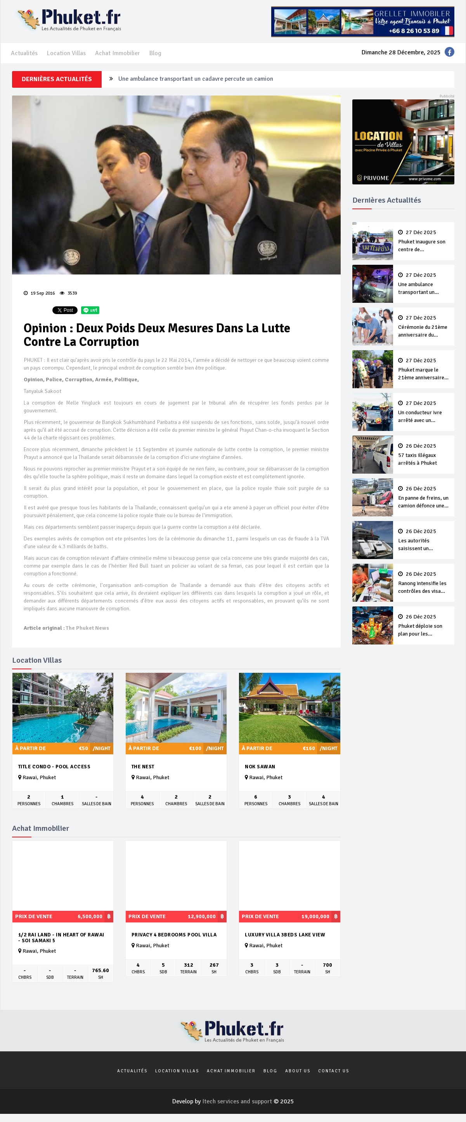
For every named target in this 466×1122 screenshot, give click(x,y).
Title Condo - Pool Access (54, 766)
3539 (68, 293)
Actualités (24, 53)
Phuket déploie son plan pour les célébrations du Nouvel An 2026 (423, 626)
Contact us (333, 1070)
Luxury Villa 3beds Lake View (285, 935)
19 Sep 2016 (39, 293)
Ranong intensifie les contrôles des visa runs (423, 583)
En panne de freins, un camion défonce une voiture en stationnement (423, 498)
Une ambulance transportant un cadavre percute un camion (195, 79)
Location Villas (66, 53)
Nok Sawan (260, 766)
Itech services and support (238, 1101)
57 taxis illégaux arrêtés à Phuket (423, 454)
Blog (155, 53)
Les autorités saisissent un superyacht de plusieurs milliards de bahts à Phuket (423, 540)
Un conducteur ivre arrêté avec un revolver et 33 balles (423, 412)
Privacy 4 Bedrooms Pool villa (174, 935)
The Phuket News (87, 628)
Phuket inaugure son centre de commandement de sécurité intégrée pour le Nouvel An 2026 (423, 241)
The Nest (143, 766)
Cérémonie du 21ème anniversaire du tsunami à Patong (423, 327)
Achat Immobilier (117, 53)
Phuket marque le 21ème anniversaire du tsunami (423, 370)
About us (297, 1070)
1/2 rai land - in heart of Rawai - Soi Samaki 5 (61, 937)
